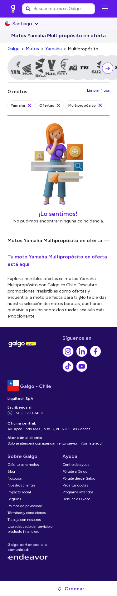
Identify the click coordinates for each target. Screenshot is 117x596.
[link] (13, 9)
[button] (70, 588)
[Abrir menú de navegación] (105, 8)
